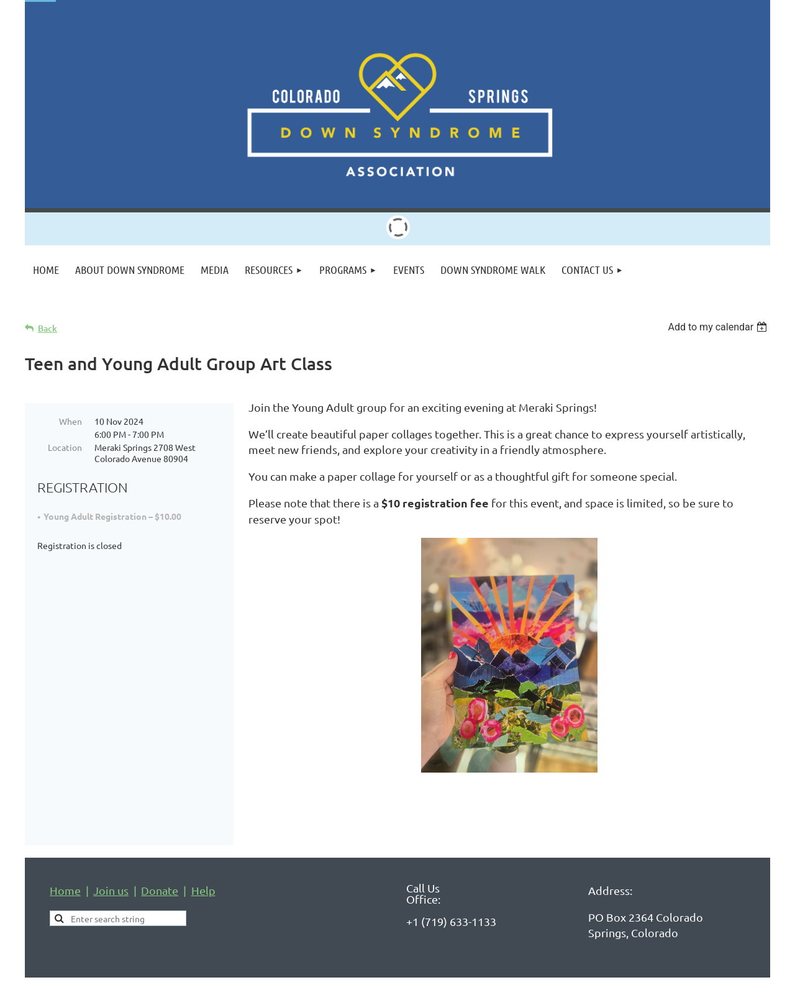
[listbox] (719, 327)
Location (65, 447)
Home (65, 860)
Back (47, 328)
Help (203, 860)
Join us (111, 860)
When (70, 421)
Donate (159, 860)
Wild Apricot (622, 969)
